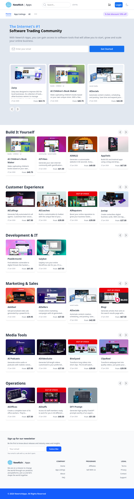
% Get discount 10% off (115, 14)
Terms (124, 466)
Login (119, 4)
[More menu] (35, 14)
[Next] (126, 132)
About (62, 473)
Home (8, 13)
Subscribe (53, 449)
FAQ (63, 477)
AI (29, 14)
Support (123, 477)
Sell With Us (91, 470)
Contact (123, 473)
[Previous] (120, 132)
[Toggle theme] (126, 4)
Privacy (123, 470)
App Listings (20, 14)
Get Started (107, 48)
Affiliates (92, 466)
